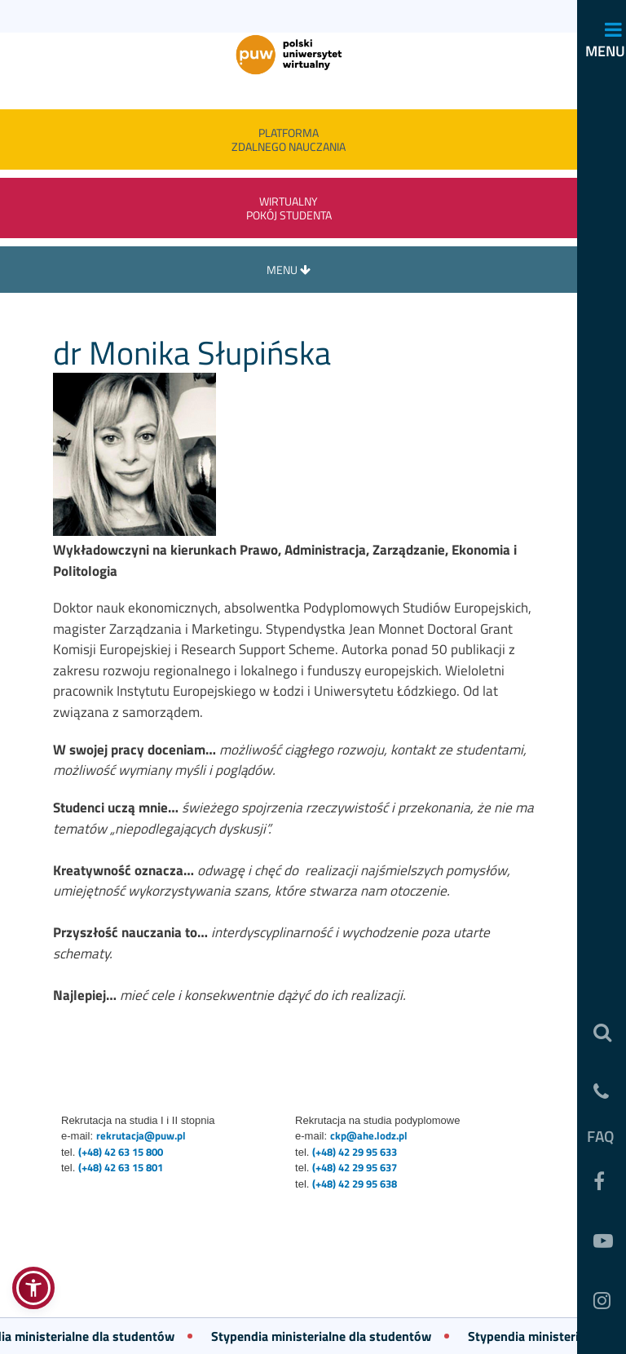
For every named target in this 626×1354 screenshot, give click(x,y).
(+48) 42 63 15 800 (120, 1152)
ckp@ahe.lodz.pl (369, 1135)
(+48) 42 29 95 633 (354, 1152)
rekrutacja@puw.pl (141, 1135)
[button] (33, 1288)
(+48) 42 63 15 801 (120, 1167)
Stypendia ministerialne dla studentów (325, 1336)
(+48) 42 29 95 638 (354, 1183)
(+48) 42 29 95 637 (354, 1167)
